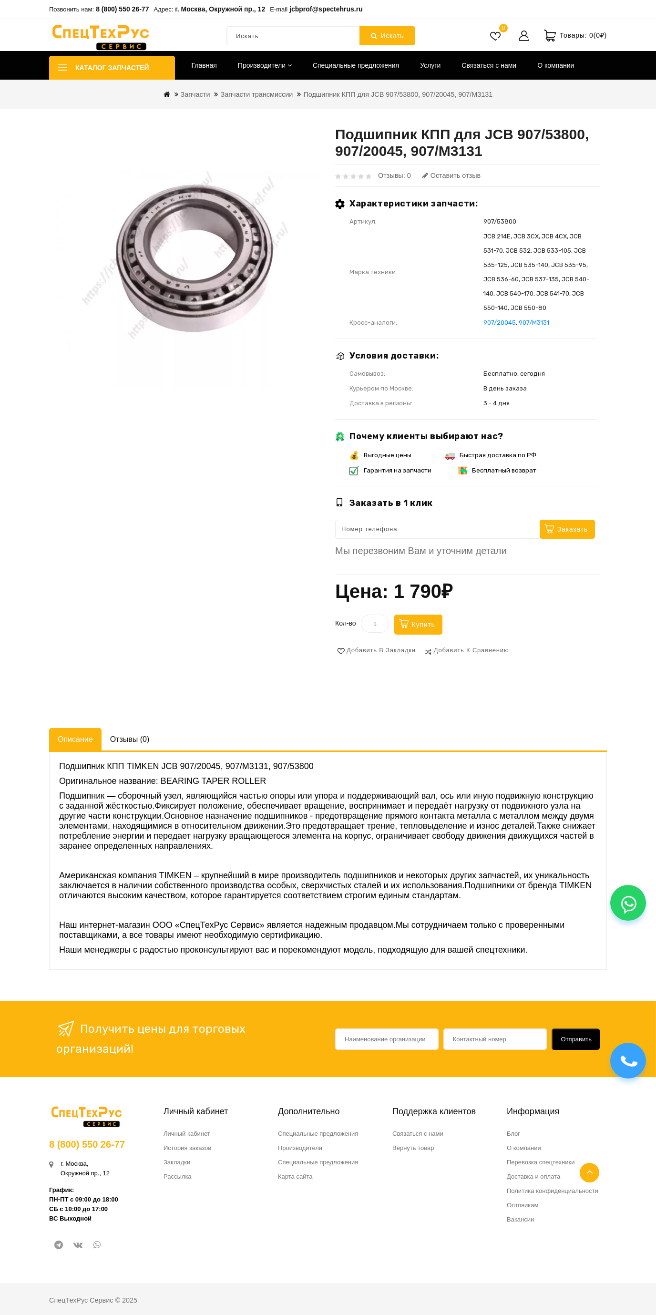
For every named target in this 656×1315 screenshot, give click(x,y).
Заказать (572, 529)
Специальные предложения (356, 65)
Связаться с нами (488, 65)
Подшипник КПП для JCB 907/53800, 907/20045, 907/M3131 (397, 94)
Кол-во (345, 623)
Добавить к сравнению (471, 650)
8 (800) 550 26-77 (122, 9)
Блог (513, 1133)
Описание (75, 739)
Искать (387, 36)
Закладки (177, 1162)
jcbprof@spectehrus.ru (326, 9)
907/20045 (499, 322)
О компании (555, 65)
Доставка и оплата (533, 1176)
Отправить (576, 1039)
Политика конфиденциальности (552, 1190)
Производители (265, 65)
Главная (204, 65)
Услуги (430, 65)
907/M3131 (534, 322)
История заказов (187, 1147)
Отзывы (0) (130, 739)
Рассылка (178, 1176)
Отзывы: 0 (394, 175)
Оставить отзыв (451, 175)
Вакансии (520, 1219)
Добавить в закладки (381, 650)
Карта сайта (295, 1176)
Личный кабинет (187, 1133)
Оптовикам (523, 1205)
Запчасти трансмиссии (256, 94)
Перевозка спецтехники (541, 1162)
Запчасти (195, 94)
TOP (589, 1172)
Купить (423, 624)
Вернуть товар (413, 1147)
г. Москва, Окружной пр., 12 (220, 9)
